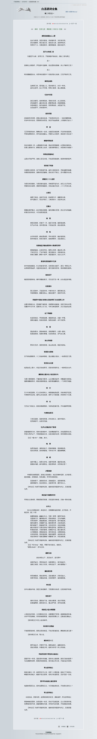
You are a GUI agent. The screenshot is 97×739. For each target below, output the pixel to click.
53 (59, 23)
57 (65, 23)
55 (62, 23)
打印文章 (72, 726)
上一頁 (71, 23)
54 (60, 23)
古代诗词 (24, 1)
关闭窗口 (63, 726)
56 (64, 23)
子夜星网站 (17, 1)
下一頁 (75, 23)
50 (54, 23)
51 (56, 23)
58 (67, 23)
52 (57, 23)
